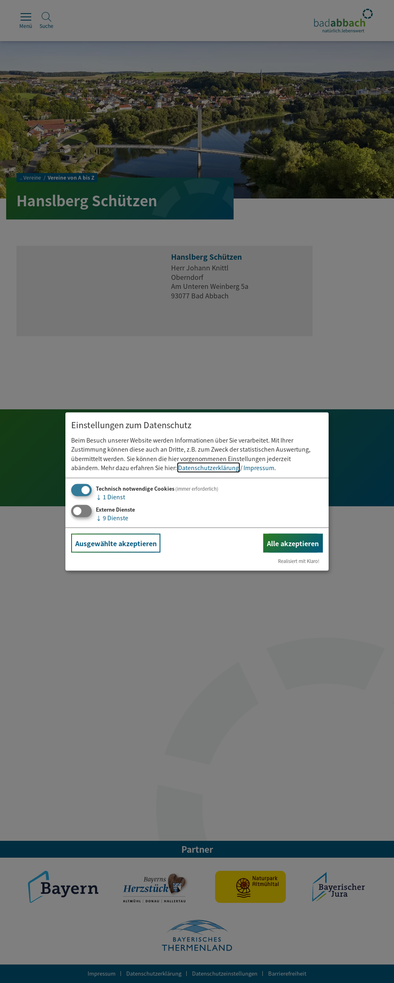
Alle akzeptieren (293, 543)
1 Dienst (110, 497)
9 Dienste (112, 518)
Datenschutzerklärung (208, 468)
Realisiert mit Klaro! (299, 561)
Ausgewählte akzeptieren (116, 543)
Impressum (258, 468)
